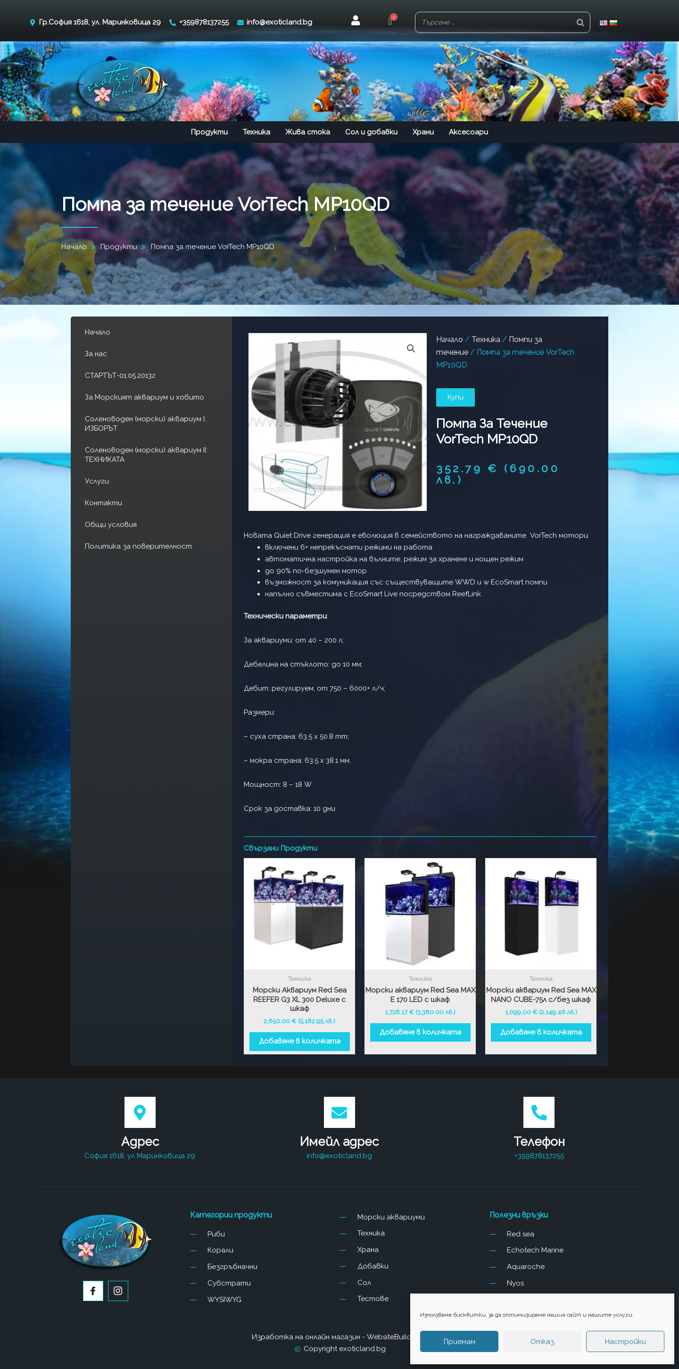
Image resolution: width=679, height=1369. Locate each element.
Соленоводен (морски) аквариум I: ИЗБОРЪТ (145, 424)
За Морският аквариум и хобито (144, 397)
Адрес (140, 1142)
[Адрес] (140, 1112)
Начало (97, 332)
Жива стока (307, 132)
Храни (423, 132)
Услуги (97, 481)
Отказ (542, 1341)
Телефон (539, 1142)
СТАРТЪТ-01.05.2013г (120, 375)
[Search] (580, 22)
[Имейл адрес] (339, 1112)
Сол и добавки (371, 132)
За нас (96, 354)
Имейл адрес (339, 1142)
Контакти (103, 503)
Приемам (459, 1341)
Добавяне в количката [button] (299, 1041)
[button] (390, 22)
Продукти (209, 132)
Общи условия (111, 524)
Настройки (625, 1341)
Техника (256, 132)
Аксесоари (468, 132)
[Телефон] (539, 1112)
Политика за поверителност (138, 546)
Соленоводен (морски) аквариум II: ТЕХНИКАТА (146, 455)
